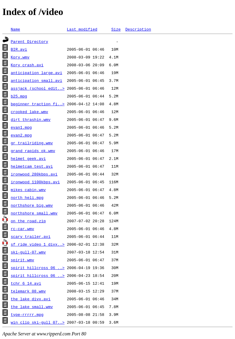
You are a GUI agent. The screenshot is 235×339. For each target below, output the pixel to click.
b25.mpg (19, 96)
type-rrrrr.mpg (27, 314)
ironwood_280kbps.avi (34, 174)
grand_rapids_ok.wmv (33, 150)
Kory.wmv (20, 57)
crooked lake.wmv (29, 111)
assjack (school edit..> (37, 88)
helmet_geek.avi (28, 158)
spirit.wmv (22, 259)
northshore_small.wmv (34, 213)
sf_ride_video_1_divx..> (37, 244)
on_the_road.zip (28, 221)
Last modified (82, 29)
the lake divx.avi (31, 299)
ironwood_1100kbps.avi (35, 181)
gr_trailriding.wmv (32, 143)
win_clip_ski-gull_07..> (37, 322)
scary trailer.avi (31, 236)
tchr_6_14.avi (26, 283)
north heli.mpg (27, 197)
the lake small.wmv (32, 306)
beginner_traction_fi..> (37, 103)
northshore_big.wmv (32, 205)
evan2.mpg (21, 135)
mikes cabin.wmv (28, 189)
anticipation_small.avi (36, 80)
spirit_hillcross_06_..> (37, 267)
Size (115, 29)
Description (138, 29)
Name (15, 29)
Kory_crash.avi (27, 65)
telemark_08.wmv (28, 291)
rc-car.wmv (22, 228)
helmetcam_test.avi (32, 166)
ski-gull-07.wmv (28, 252)
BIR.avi (19, 49)
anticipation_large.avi (36, 72)
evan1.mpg (21, 127)
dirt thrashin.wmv (31, 119)
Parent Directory (29, 41)
